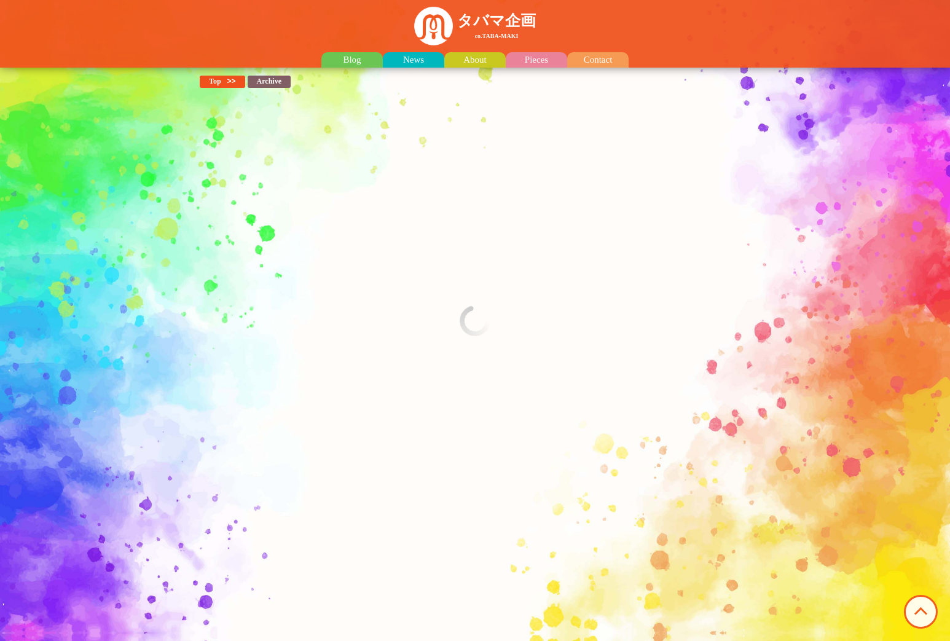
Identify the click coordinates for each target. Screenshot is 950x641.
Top (215, 81)
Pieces (536, 60)
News (413, 60)
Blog (352, 60)
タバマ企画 (496, 25)
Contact (598, 60)
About (475, 60)
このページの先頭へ (921, 612)
